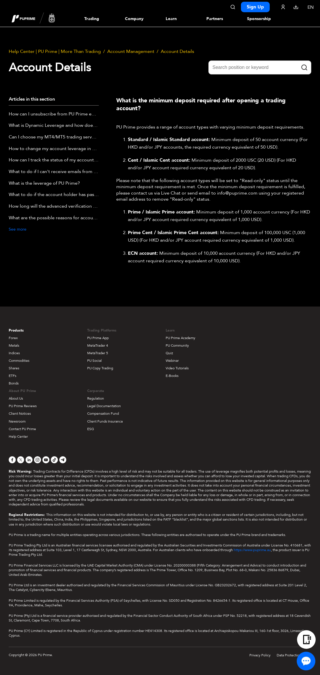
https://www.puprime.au (252, 550)
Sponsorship (259, 19)
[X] (20, 459)
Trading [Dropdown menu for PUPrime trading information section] (91, 19)
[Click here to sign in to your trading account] (283, 7)
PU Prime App (98, 338)
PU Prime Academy (180, 338)
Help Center (18, 436)
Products (16, 330)
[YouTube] (45, 459)
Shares (14, 368)
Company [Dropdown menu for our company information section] (134, 19)
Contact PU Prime (22, 429)
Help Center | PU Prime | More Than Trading (55, 51)
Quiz (169, 353)
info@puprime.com (237, 193)
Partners (214, 19)
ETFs (12, 375)
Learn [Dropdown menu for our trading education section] (171, 19)
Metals (14, 345)
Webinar (172, 360)
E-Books (172, 375)
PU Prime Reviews (23, 406)
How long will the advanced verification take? (54, 206)
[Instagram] (37, 459)
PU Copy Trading (100, 368)
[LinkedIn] (29, 459)
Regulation (95, 398)
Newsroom (17, 421)
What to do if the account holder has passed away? (54, 195)
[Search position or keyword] (259, 67)
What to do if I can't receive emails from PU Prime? (54, 172)
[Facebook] (12, 459)
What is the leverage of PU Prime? (44, 183)
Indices (14, 353)
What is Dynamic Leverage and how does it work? (54, 126)
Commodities (19, 360)
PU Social (94, 360)
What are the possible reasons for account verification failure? (54, 218)
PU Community (177, 345)
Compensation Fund (103, 413)
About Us (16, 398)
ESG (90, 429)
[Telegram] (62, 459)
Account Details (177, 51)
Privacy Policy (260, 655)
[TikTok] (54, 459)
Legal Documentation (104, 406)
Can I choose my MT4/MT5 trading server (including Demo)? (54, 137)
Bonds (14, 383)
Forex (13, 338)
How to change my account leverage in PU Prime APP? (54, 149)
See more (17, 229)
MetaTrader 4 (97, 345)
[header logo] (33, 18)
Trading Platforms (102, 330)
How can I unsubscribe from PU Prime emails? (54, 114)
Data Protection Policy (294, 655)
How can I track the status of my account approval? (54, 160)
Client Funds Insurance (105, 421)
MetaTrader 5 (97, 353)
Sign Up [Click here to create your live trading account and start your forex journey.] (255, 7)
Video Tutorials (177, 368)
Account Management (130, 51)
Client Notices (20, 413)
